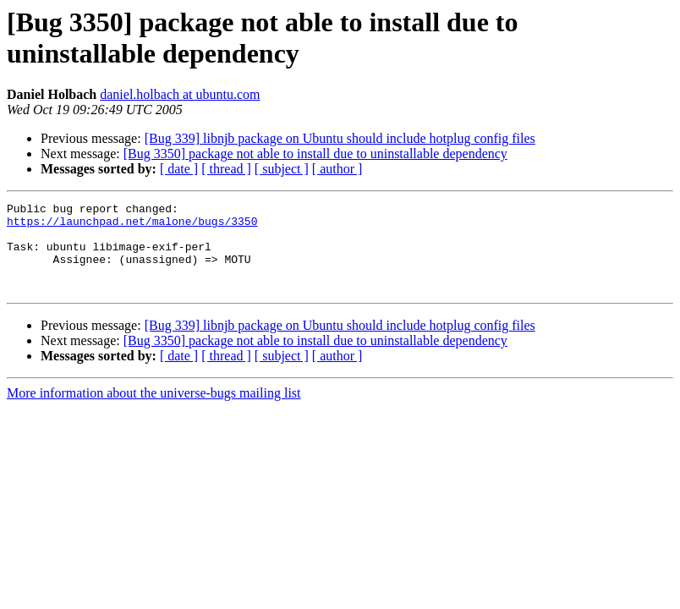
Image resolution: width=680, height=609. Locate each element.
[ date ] (179, 169)
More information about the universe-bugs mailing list (154, 410)
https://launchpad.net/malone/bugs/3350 (132, 225)
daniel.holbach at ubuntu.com (180, 94)
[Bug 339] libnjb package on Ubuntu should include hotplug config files (340, 138)
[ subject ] (282, 169)
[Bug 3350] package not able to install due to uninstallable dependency (315, 153)
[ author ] (337, 169)
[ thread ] (226, 169)
